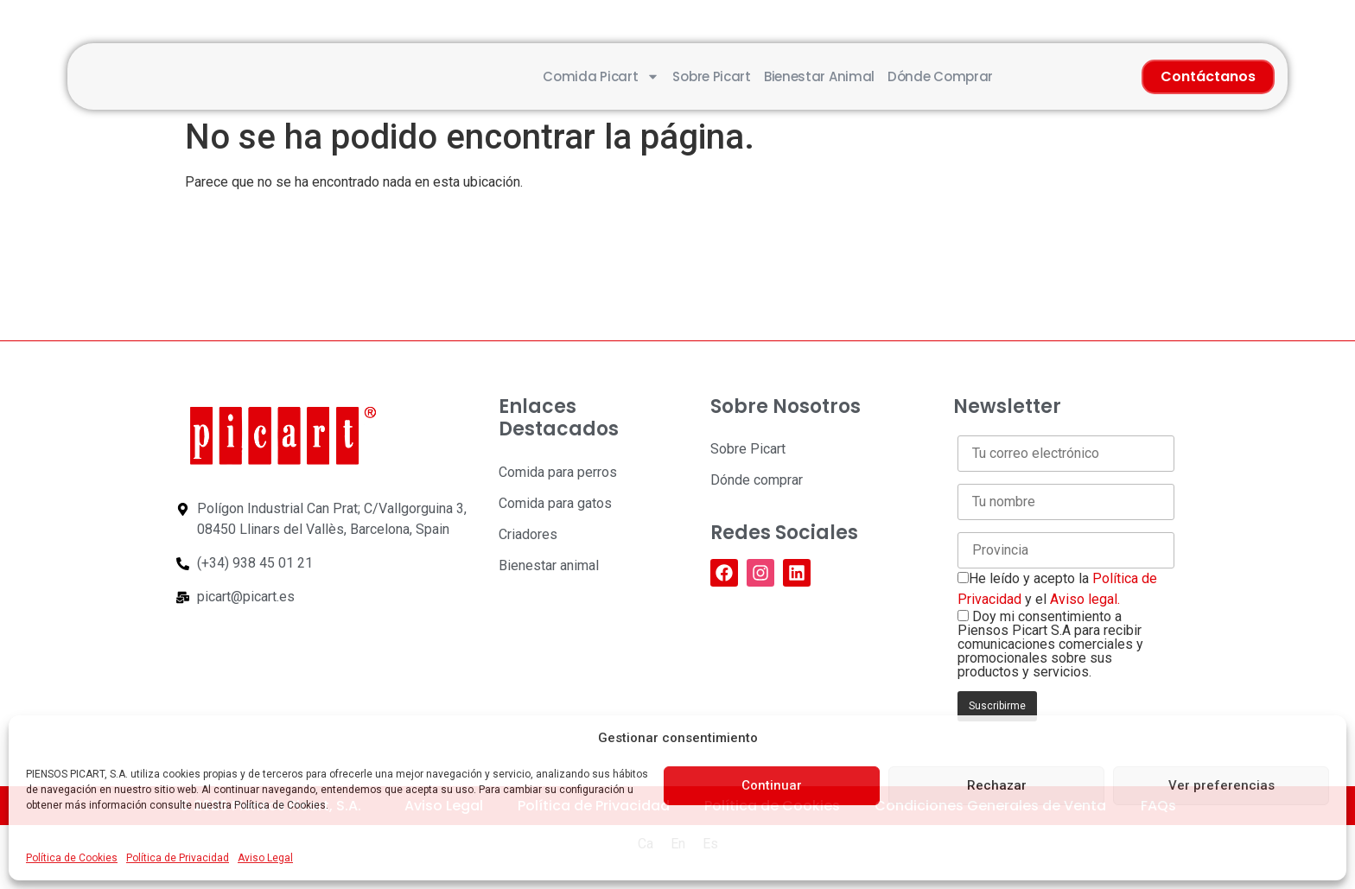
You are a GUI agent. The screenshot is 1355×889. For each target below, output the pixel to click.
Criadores (528, 534)
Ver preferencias (1221, 785)
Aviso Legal (265, 858)
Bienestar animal (819, 76)
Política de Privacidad (177, 858)
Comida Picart (601, 76)
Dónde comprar (940, 76)
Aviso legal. (1085, 599)
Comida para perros (558, 472)
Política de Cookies (72, 858)
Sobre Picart (711, 76)
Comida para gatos (555, 503)
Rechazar (997, 785)
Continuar (771, 785)
